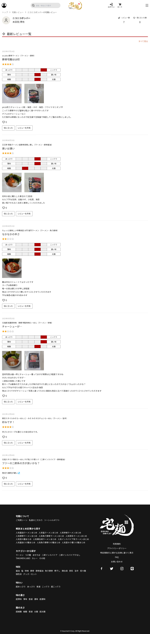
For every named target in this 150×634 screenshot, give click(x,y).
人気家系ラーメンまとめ (76, 536)
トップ (5, 12)
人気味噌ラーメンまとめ (70, 532)
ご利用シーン (21, 520)
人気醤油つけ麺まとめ (25, 542)
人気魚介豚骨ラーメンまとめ (51, 536)
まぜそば (36, 555)
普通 (38, 586)
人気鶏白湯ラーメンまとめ (44, 539)
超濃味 (42, 599)
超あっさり (21, 586)
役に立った (8, 127)
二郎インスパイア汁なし (69, 555)
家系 (71, 570)
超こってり (55, 586)
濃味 (36, 599)
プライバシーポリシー (117, 548)
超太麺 (42, 611)
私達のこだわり (36, 520)
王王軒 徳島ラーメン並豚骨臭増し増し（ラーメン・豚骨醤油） (27, 144)
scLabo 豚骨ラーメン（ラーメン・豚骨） (19, 55)
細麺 (25, 611)
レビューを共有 (24, 127)
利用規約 (117, 543)
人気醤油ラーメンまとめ (26, 532)
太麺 (36, 611)
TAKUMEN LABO (23, 558)
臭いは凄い (8, 148)
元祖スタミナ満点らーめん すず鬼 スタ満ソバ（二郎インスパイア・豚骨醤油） (34, 459)
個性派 (19, 574)
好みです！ (8, 422)
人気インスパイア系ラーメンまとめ (73, 539)
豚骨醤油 (39, 570)
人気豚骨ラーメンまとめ (26, 536)
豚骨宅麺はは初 (11, 59)
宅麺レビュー (18, 12)
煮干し (57, 570)
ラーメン (20, 555)
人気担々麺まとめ (23, 539)
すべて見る (143, 41)
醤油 (18, 570)
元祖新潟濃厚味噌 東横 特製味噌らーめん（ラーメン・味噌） (27, 322)
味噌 (27, 570)
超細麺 (19, 611)
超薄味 (19, 599)
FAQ (117, 557)
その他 (42, 558)
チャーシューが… (12, 326)
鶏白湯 (65, 570)
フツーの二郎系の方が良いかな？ (21, 463)
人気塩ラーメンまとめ (48, 532)
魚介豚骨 (49, 570)
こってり (45, 586)
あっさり (31, 586)
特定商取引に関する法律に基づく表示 (116, 552)
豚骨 (32, 570)
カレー (35, 558)
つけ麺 (28, 555)
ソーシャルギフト (52, 520)
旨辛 (77, 570)
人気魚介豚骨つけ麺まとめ (48, 542)
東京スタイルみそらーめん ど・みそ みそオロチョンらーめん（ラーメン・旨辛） (35, 418)
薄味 (25, 599)
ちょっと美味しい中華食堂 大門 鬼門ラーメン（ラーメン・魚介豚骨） (30, 230)
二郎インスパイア (49, 555)
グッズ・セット (30, 574)
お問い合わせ (117, 561)
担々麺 (83, 570)
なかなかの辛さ (11, 234)
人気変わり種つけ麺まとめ (73, 542)
